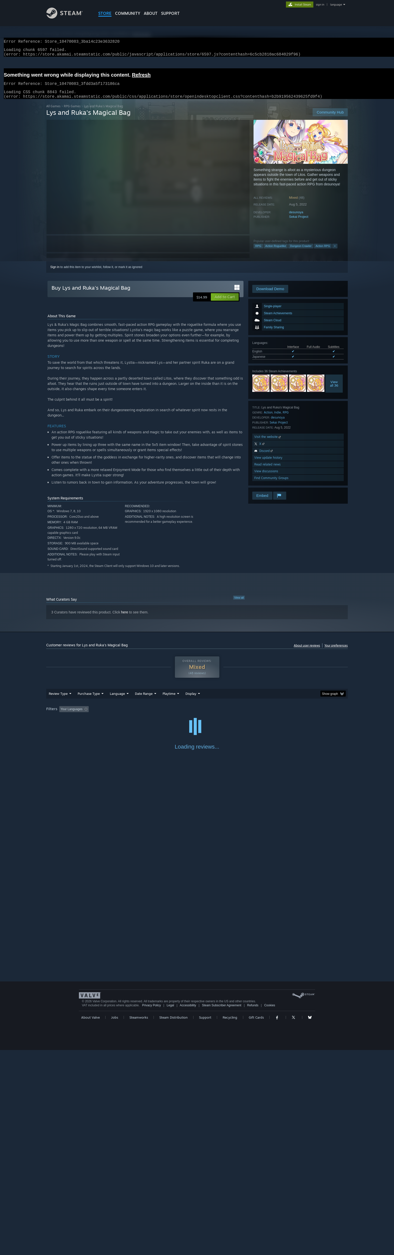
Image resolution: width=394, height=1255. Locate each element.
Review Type (58, 700)
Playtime (169, 700)
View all (239, 603)
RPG (258, 251)
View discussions (266, 477)
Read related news (267, 470)
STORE (105, 13)
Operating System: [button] (239, 715)
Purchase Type (89, 700)
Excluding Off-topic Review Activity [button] (122, 715)
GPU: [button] (282, 715)
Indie (277, 418)
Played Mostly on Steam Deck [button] (197, 715)
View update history (268, 463)
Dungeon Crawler (301, 251)
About (151, 13)
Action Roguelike (275, 251)
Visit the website (268, 443)
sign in (320, 4)
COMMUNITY (127, 13)
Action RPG (323, 251)
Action (268, 418)
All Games (53, 112)
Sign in (55, 273)
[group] (197, 715)
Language (117, 700)
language (336, 4)
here (124, 618)
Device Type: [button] (304, 715)
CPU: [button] (265, 715)
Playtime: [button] (161, 715)
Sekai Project (298, 223)
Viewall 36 (334, 389)
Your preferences (336, 651)
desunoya (296, 218)
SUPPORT (170, 13)
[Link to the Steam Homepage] (68, 17)
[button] (225, 303)
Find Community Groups (271, 484)
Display (190, 700)
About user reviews (307, 651)
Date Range (144, 700)
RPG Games (72, 112)
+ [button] (334, 251)
